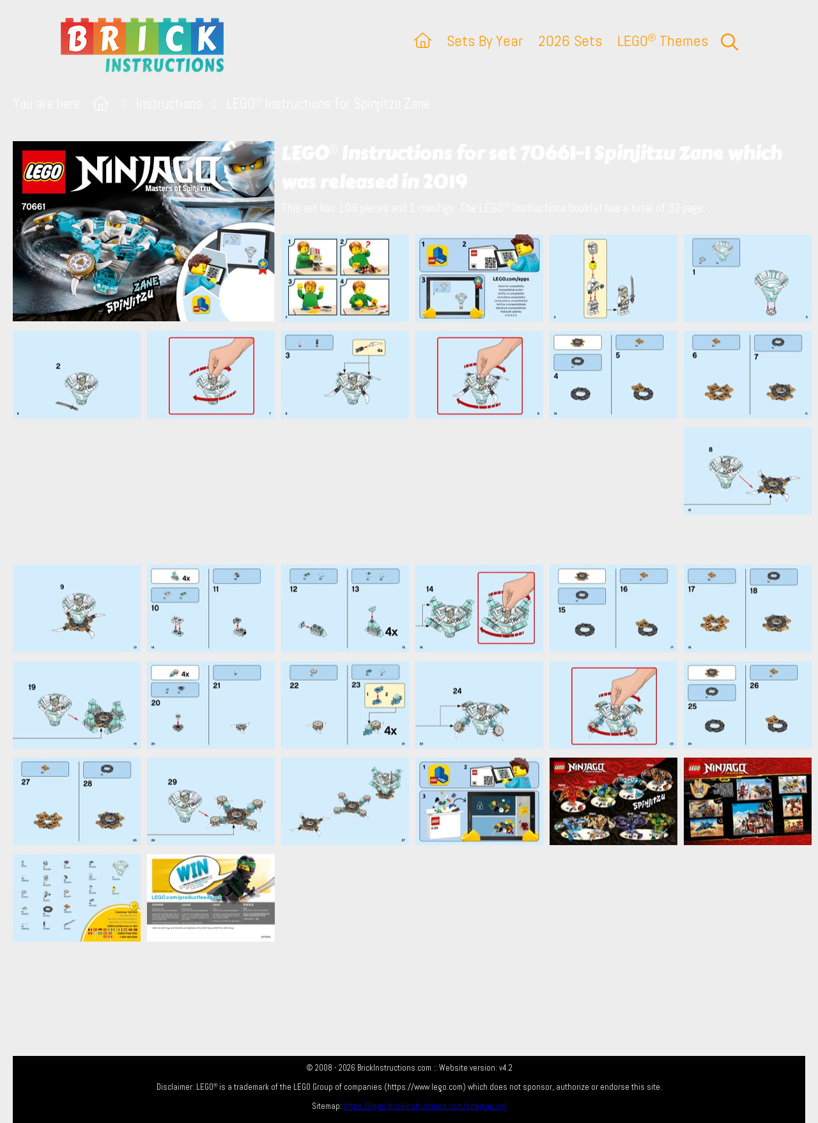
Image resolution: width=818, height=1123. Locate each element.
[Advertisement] (415, 491)
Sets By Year (485, 40)
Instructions (169, 104)
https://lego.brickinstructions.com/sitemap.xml (425, 1106)
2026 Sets (570, 40)
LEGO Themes (662, 40)
